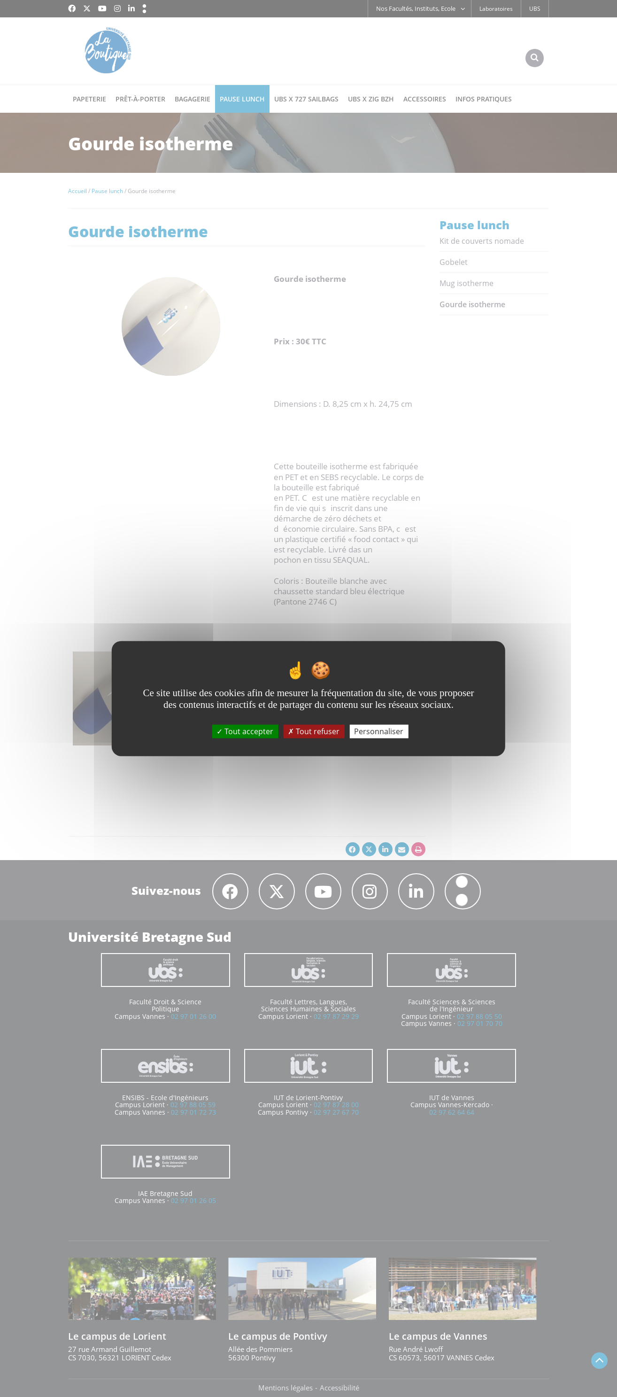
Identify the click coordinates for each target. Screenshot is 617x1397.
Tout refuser (313, 731)
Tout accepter (244, 731)
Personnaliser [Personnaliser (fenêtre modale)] (378, 731)
